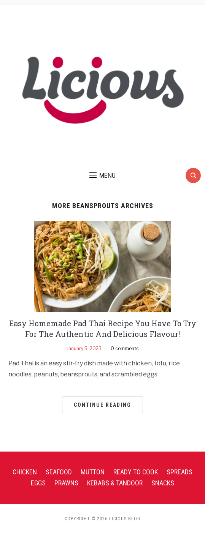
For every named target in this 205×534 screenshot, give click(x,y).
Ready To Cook (135, 472)
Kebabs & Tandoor (115, 483)
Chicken (25, 472)
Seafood (59, 472)
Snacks (162, 483)
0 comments (124, 348)
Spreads (179, 472)
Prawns (66, 483)
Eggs (38, 483)
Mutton (93, 472)
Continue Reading (102, 405)
